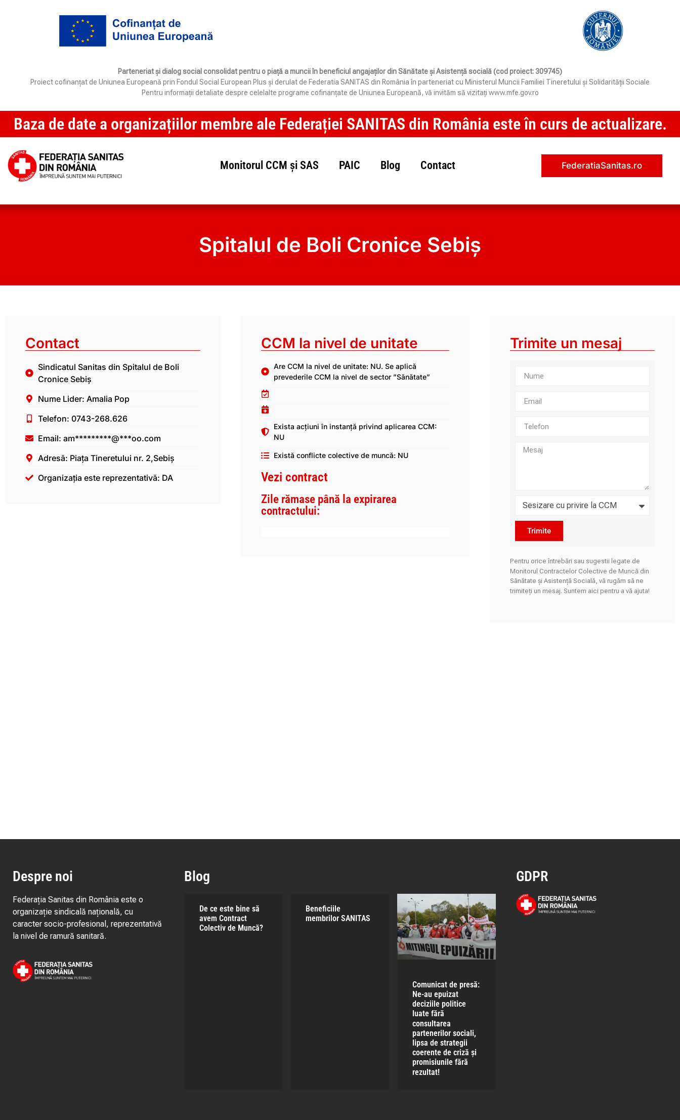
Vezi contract (294, 477)
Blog (390, 165)
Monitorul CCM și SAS (269, 165)
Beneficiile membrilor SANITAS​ (338, 913)
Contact (437, 165)
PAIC (349, 165)
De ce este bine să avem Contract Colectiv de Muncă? (231, 918)
